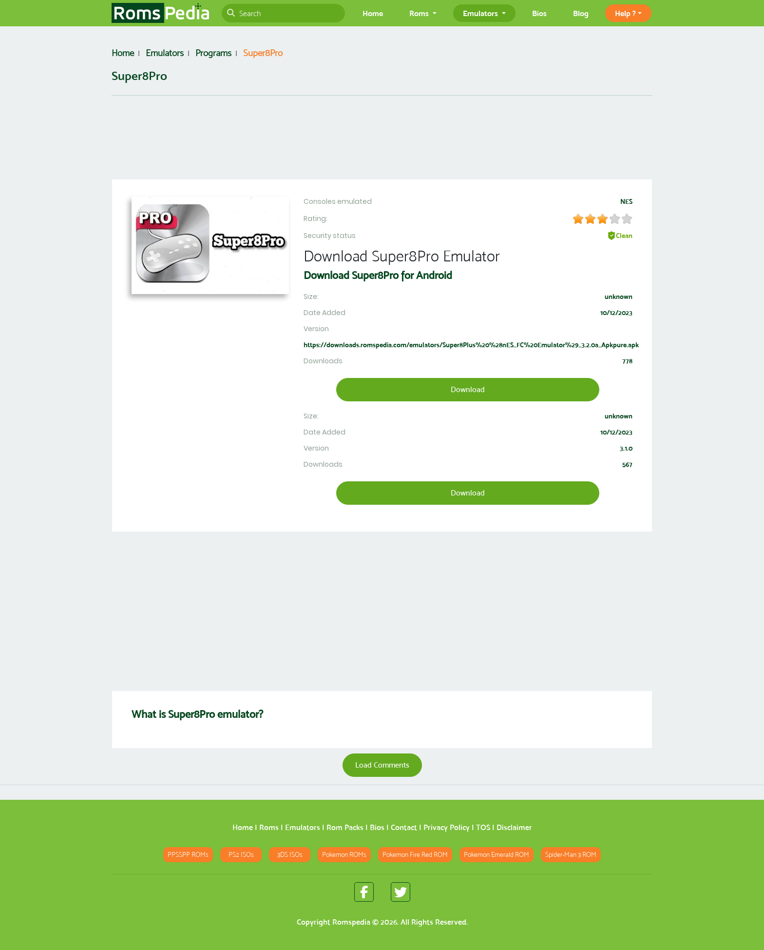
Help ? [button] (625, 13)
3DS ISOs (290, 855)
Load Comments (382, 765)
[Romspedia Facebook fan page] (364, 892)
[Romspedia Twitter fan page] (400, 892)
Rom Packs (344, 827)
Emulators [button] (481, 13)
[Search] (283, 13)
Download (468, 389)
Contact (404, 827)
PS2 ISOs (241, 855)
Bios (539, 13)
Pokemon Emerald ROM (496, 855)
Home (373, 13)
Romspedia (351, 922)
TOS (483, 827)
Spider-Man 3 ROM (570, 855)
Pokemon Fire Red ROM (415, 855)
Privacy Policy (446, 827)
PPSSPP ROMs (188, 855)
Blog (581, 13)
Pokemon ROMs (344, 855)
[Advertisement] (382, 143)
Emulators (302, 827)
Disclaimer (514, 827)
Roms (269, 827)
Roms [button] (420, 13)
